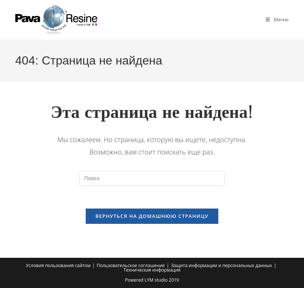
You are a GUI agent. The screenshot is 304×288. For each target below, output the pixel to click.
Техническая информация (152, 270)
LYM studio (156, 280)
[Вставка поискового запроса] (152, 178)
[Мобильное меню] (277, 19)
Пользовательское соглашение (130, 265)
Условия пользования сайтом (58, 265)
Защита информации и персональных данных (221, 265)
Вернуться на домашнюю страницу (151, 216)
